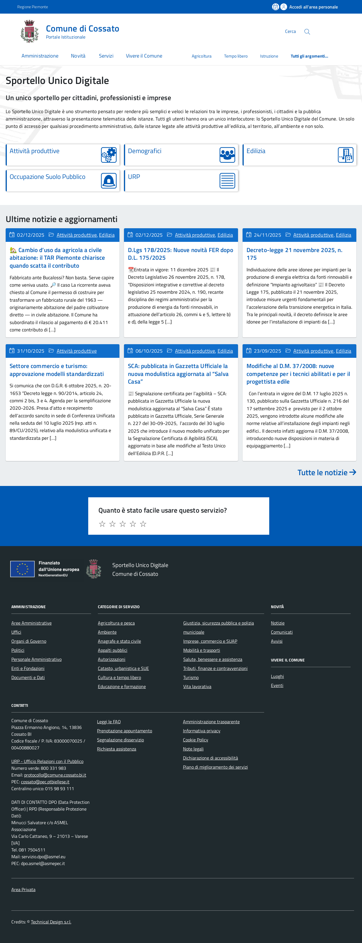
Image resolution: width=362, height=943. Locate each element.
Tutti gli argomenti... (310, 56)
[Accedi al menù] (10, 30)
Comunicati (282, 632)
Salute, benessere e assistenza (212, 659)
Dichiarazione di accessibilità (210, 757)
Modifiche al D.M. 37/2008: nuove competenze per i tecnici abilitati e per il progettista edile (298, 373)
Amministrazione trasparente (211, 721)
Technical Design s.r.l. (51, 921)
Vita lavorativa (197, 686)
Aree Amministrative (31, 622)
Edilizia (106, 235)
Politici (17, 650)
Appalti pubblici (112, 650)
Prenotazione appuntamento (124, 730)
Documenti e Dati (28, 677)
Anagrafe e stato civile (119, 641)
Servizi (106, 56)
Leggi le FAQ (109, 721)
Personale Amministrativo (36, 659)
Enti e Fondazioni (28, 668)
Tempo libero (236, 56)
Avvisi (277, 641)
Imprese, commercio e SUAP (210, 641)
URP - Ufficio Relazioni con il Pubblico (47, 761)
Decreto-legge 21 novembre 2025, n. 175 (294, 253)
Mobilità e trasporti (201, 650)
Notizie (278, 622)
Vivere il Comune (144, 56)
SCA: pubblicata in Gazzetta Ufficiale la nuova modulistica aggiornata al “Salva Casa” (178, 373)
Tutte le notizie (327, 472)
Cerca (290, 31)
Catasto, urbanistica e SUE (123, 668)
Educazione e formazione (122, 686)
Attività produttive (77, 235)
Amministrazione (40, 56)
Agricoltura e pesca (116, 622)
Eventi (277, 685)
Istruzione (269, 56)
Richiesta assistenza (116, 748)
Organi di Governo (28, 641)
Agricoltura (202, 56)
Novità (79, 56)
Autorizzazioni (111, 659)
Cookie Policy (195, 739)
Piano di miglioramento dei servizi (215, 767)
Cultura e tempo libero (119, 677)
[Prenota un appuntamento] (276, 7)
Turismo (191, 677)
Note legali (193, 748)
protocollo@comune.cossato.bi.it (55, 774)
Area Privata (23, 889)
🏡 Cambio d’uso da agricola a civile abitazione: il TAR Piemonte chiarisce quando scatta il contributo (57, 257)
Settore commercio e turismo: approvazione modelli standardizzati (57, 369)
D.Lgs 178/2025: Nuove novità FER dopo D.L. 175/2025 (180, 253)
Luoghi (277, 676)
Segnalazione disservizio (120, 739)
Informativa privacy (201, 730)
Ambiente (107, 632)
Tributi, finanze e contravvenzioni (215, 668)
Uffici (16, 632)
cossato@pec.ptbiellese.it (45, 781)
